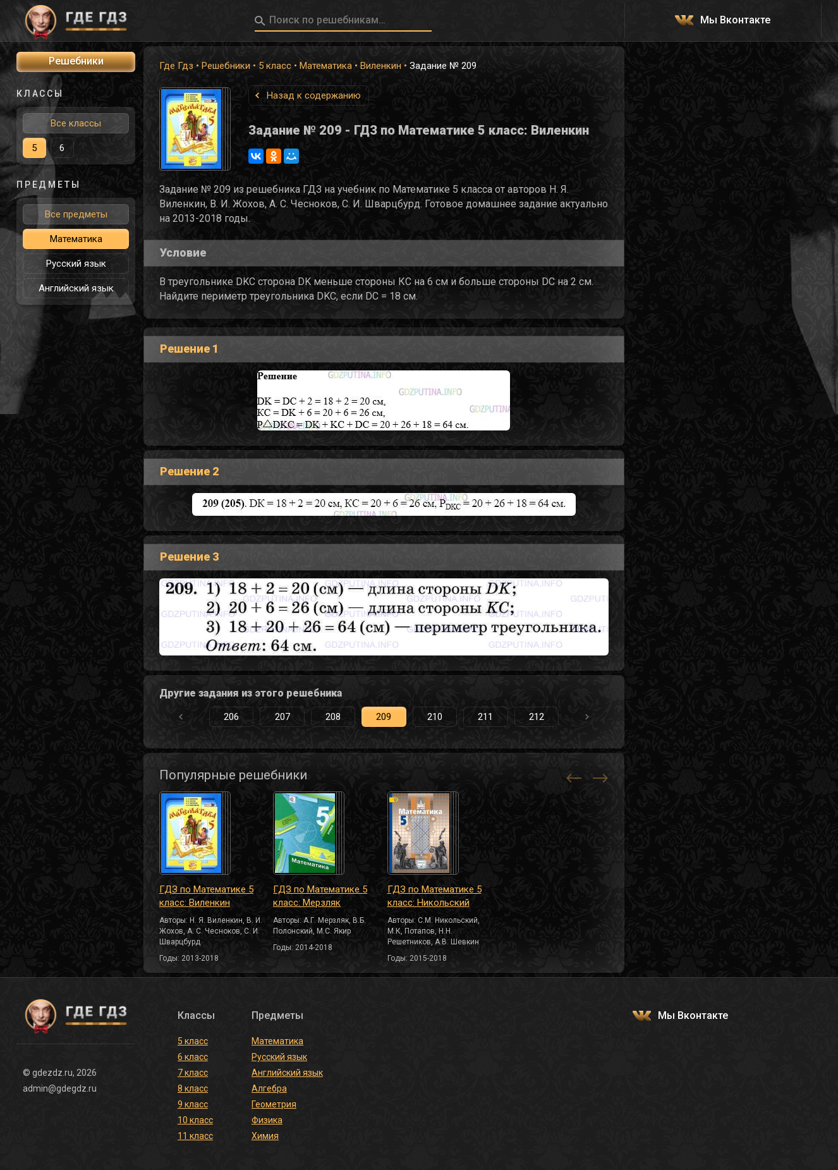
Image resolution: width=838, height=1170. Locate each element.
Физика (267, 1120)
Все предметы (76, 214)
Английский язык (76, 288)
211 (485, 716)
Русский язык (76, 263)
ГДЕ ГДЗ (75, 21)
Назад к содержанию (314, 95)
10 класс (195, 1120)
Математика (326, 65)
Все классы (76, 123)
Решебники (226, 65)
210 (434, 716)
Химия (265, 1136)
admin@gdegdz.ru (60, 1088)
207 (282, 716)
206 (231, 716)
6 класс (193, 1057)
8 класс (193, 1088)
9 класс (193, 1104)
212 (536, 716)
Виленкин (380, 65)
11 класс (195, 1136)
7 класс (193, 1073)
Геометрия (274, 1104)
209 (383, 716)
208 (333, 716)
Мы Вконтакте (735, 20)
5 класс (274, 65)
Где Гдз (176, 65)
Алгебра (269, 1088)
